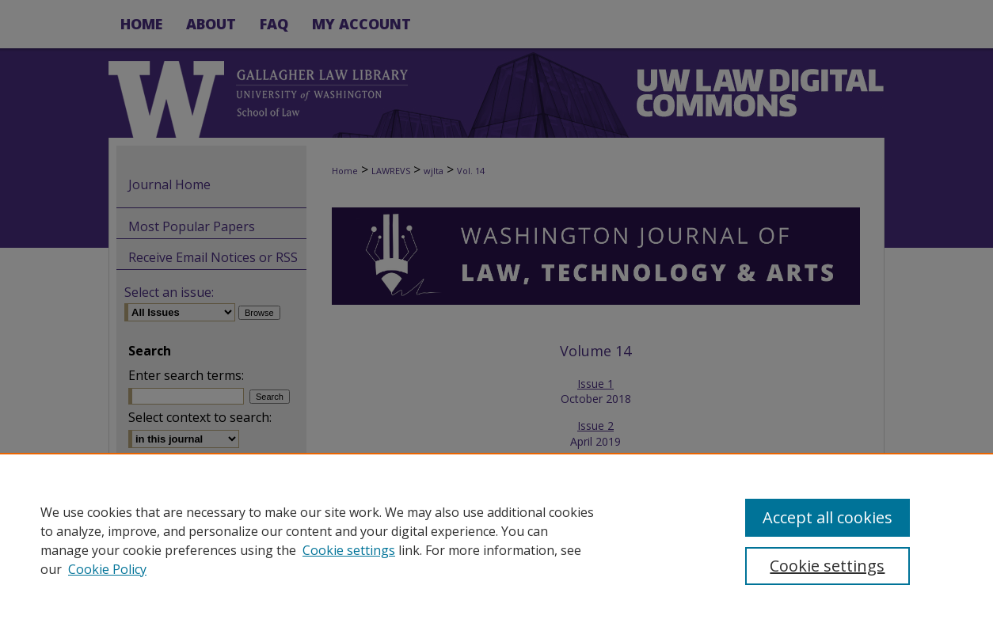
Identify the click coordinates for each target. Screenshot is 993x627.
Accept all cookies (827, 517)
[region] (496, 540)
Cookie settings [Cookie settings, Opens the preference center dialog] (827, 565)
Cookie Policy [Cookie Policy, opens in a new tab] (107, 569)
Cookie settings (348, 550)
